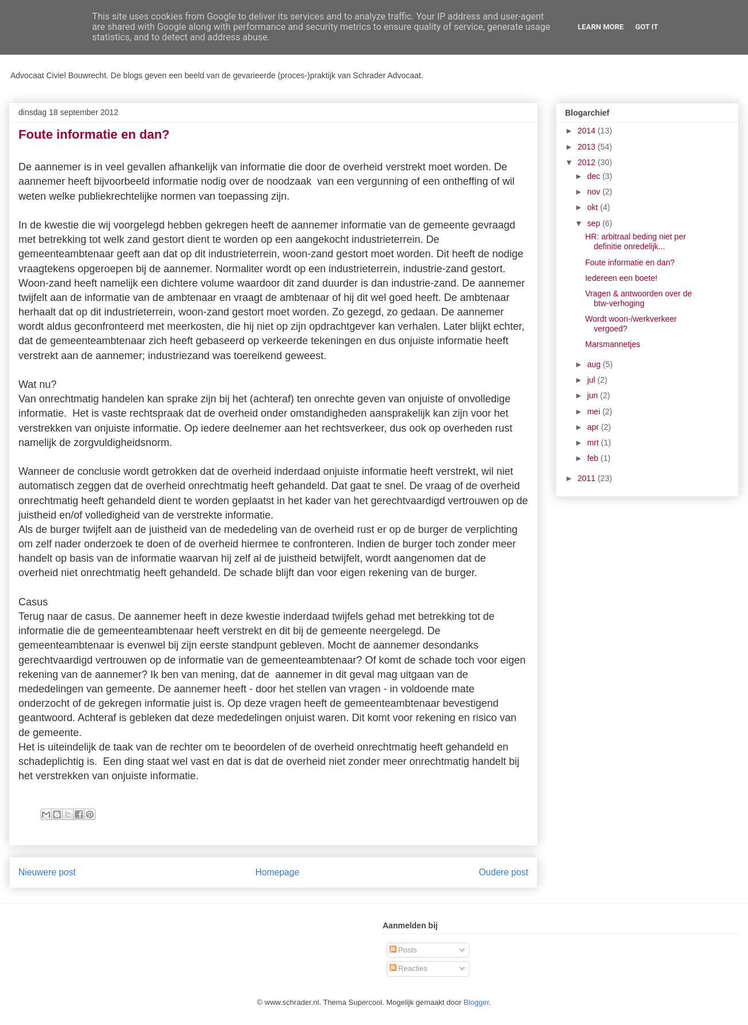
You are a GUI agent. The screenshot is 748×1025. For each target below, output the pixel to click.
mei (594, 411)
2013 (588, 146)
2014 (588, 130)
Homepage (277, 872)
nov (594, 191)
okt (593, 207)
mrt (594, 442)
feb (593, 458)
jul (592, 379)
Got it (646, 26)
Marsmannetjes (612, 344)
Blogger (476, 1002)
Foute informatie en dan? (630, 262)
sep (594, 223)
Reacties (409, 968)
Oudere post (503, 872)
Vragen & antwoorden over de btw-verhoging (638, 298)
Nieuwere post (47, 872)
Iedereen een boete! (621, 278)
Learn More (601, 26)
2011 (588, 478)
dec (594, 176)
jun (593, 395)
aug (594, 364)
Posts (403, 950)
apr (594, 427)
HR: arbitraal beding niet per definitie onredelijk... (635, 241)
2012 (588, 162)
